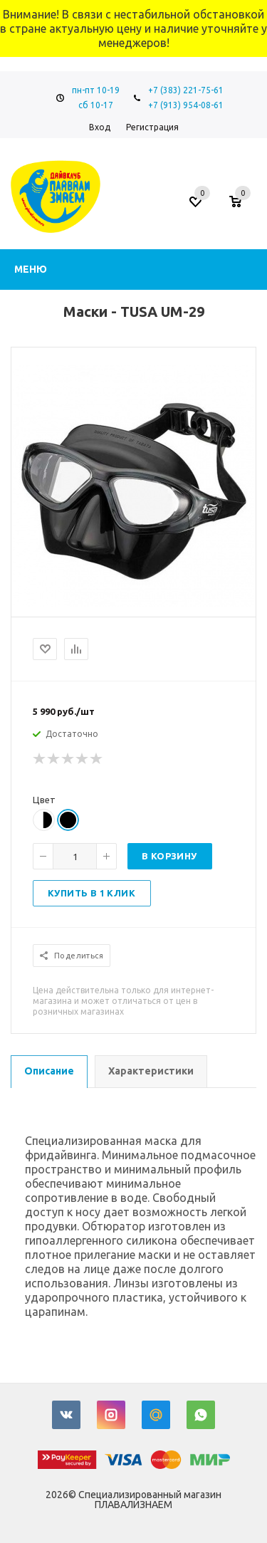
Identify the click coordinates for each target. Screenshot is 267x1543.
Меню (30, 269)
